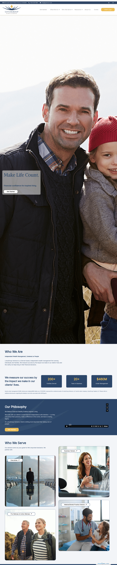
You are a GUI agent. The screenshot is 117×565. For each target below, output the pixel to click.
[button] (43, 8)
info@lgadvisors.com (46, 1)
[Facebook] (113, 1)
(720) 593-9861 (33, 1)
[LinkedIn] (109, 1)
